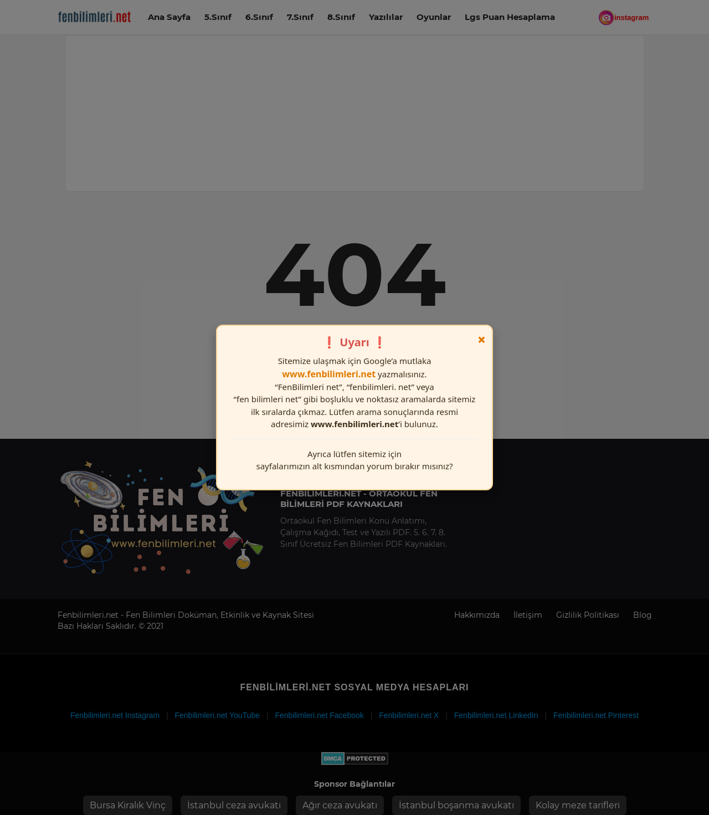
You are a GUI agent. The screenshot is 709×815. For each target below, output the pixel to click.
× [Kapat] (481, 339)
